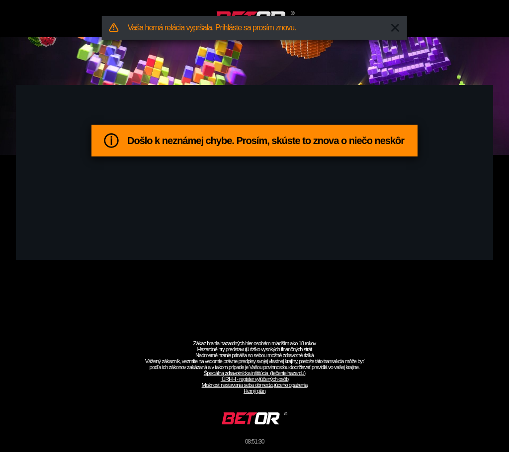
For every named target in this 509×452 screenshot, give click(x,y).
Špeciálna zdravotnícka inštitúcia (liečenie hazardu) (254, 373)
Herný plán (254, 391)
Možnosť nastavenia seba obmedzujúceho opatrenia (255, 385)
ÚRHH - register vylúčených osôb (255, 379)
